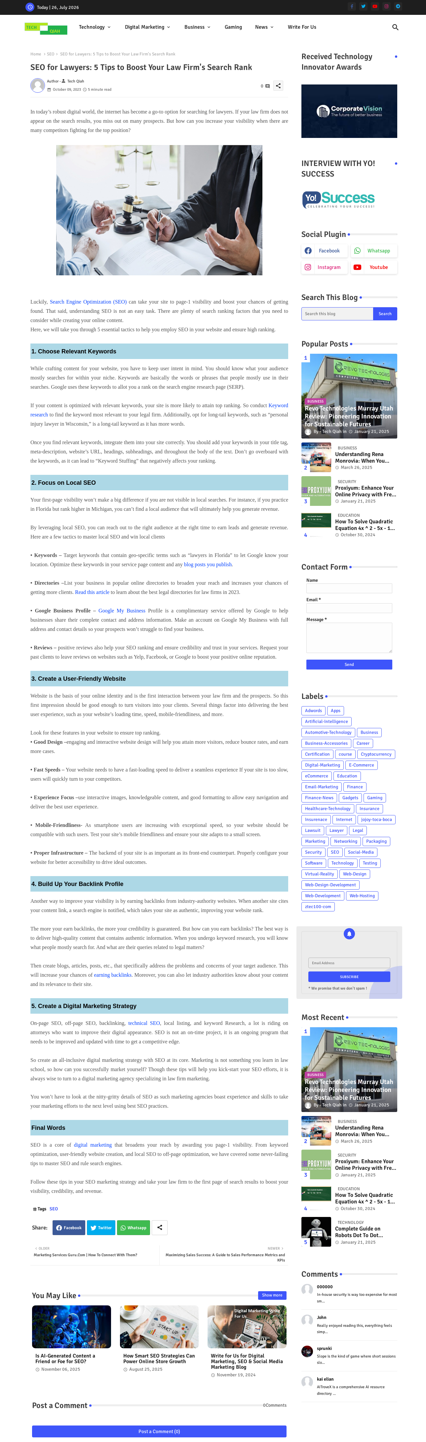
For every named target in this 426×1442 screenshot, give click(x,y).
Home (35, 54)
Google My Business (121, 610)
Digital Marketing (144, 27)
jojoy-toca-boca (376, 819)
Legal (358, 830)
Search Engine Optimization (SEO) (88, 302)
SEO (51, 54)
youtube (379, 267)
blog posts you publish (208, 564)
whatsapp (379, 250)
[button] (395, 27)
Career (363, 743)
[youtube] (375, 6)
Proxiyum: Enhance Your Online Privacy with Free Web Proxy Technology (364, 491)
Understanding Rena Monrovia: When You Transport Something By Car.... (364, 458)
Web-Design (355, 874)
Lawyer (336, 830)
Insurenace (316, 819)
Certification (317, 754)
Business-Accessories (326, 743)
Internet (344, 819)
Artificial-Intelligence (326, 721)
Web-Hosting (362, 896)
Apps (335, 710)
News (261, 27)
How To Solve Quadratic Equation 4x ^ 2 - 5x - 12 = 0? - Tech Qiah (364, 525)
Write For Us (302, 27)
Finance (355, 787)
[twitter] (363, 6)
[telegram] (398, 6)
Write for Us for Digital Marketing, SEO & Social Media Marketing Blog (247, 1361)
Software (314, 863)
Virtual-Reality (319, 874)
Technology (92, 27)
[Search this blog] (337, 313)
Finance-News (319, 798)
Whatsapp (137, 1227)
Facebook (73, 1227)
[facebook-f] (352, 6)
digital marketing (93, 1145)
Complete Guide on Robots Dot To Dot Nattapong (357, 1232)
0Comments (275, 1405)
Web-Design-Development (330, 885)
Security (313, 852)
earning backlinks (113, 975)
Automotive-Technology (328, 732)
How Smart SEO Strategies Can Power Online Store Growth (159, 1358)
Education (347, 776)
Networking (345, 841)
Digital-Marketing (322, 765)
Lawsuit (313, 830)
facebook (329, 250)
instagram (329, 267)
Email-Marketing (321, 787)
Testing (370, 863)
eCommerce (316, 776)
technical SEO (144, 1023)
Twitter (105, 1227)
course (345, 754)
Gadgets (350, 798)
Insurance (369, 808)
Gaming (233, 27)
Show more (272, 1295)
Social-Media (361, 852)
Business (194, 27)
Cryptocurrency (376, 754)
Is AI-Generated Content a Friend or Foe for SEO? (65, 1358)
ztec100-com (318, 906)
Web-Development (323, 896)
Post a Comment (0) (159, 1431)
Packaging (376, 841)
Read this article (92, 592)
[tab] (95, 27)
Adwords (313, 710)
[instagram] (386, 6)
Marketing (315, 841)
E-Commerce (361, 765)
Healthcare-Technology (328, 808)
